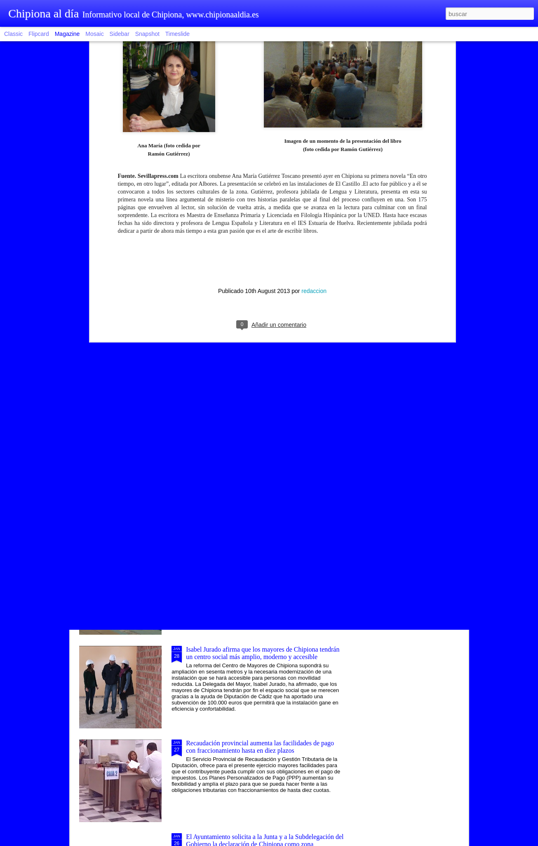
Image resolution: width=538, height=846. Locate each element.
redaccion (314, 174)
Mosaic (94, 34)
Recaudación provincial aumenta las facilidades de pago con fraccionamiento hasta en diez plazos (260, 747)
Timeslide (177, 34)
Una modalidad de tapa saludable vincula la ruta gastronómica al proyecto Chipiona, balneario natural (256, 465)
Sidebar (119, 34)
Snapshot (147, 34)
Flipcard (38, 34)
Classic (13, 34)
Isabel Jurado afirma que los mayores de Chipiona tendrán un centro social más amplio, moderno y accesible (262, 653)
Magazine (67, 34)
